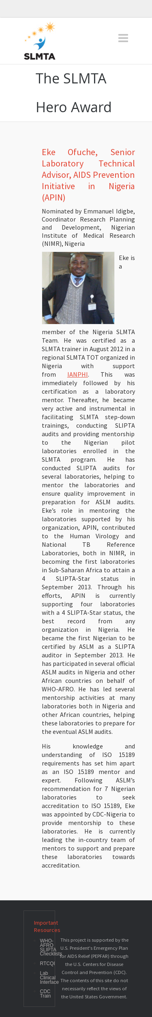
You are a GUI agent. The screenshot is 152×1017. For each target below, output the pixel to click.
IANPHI (77, 374)
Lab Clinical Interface (49, 977)
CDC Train (45, 993)
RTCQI (47, 964)
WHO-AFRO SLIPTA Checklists (51, 947)
